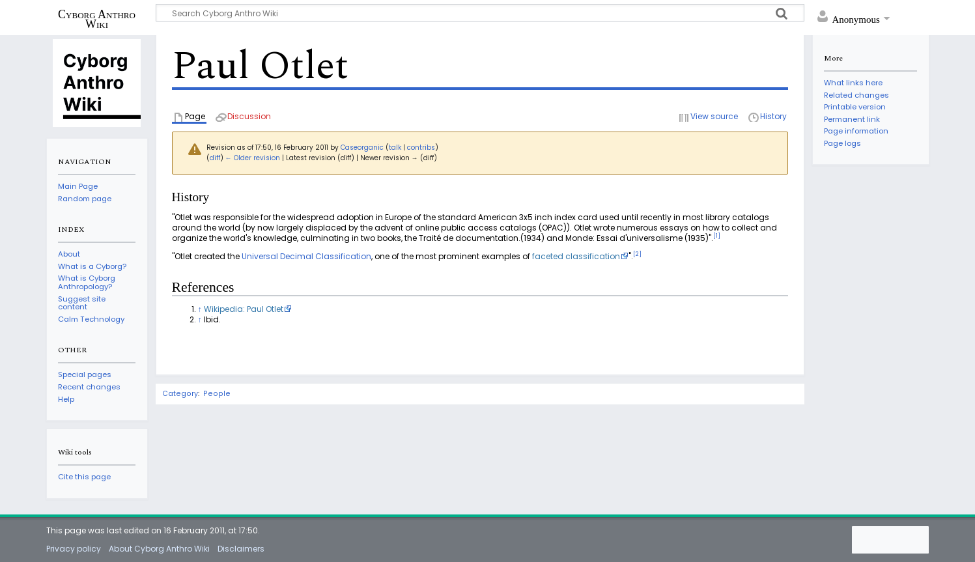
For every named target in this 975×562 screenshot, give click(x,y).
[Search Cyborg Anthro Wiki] (480, 13)
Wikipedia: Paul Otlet (243, 309)
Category (180, 394)
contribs (421, 147)
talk (395, 147)
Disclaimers (241, 548)
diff (215, 158)
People (217, 394)
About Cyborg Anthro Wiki (159, 548)
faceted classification (576, 256)
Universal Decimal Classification (306, 256)
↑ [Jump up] (200, 309)
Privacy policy (73, 548)
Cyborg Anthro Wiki (96, 19)
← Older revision (252, 158)
